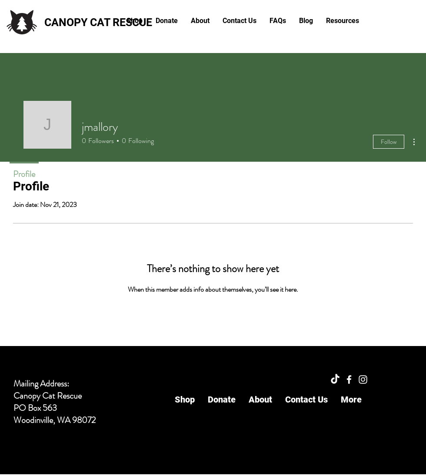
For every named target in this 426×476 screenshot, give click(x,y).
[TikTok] (335, 379)
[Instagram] (363, 379)
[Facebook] (349, 379)
